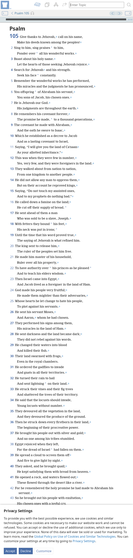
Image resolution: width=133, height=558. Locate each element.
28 (11, 334)
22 (11, 268)
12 (11, 158)
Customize (43, 551)
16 (11, 202)
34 (11, 400)
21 (11, 257)
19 (11, 235)
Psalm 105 (20, 13)
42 (11, 488)
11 (11, 147)
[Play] (2, 19)
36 (11, 422)
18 (11, 224)
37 (11, 433)
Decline (25, 551)
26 (11, 312)
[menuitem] (6, 5)
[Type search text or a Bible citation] (94, 5)
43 (11, 498)
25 (11, 301)
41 (11, 477)
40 (11, 466)
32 (11, 378)
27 (11, 323)
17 (11, 213)
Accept (10, 551)
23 (11, 279)
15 (11, 191)
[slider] (66, 19)
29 (11, 345)
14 (11, 180)
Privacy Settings (84, 541)
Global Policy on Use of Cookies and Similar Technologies (75, 536)
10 (11, 136)
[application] (66, 19)
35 (11, 411)
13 (11, 169)
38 (11, 444)
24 (11, 290)
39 (11, 455)
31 (11, 367)
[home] (6, 5)
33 (11, 389)
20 (11, 246)
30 (11, 356)
